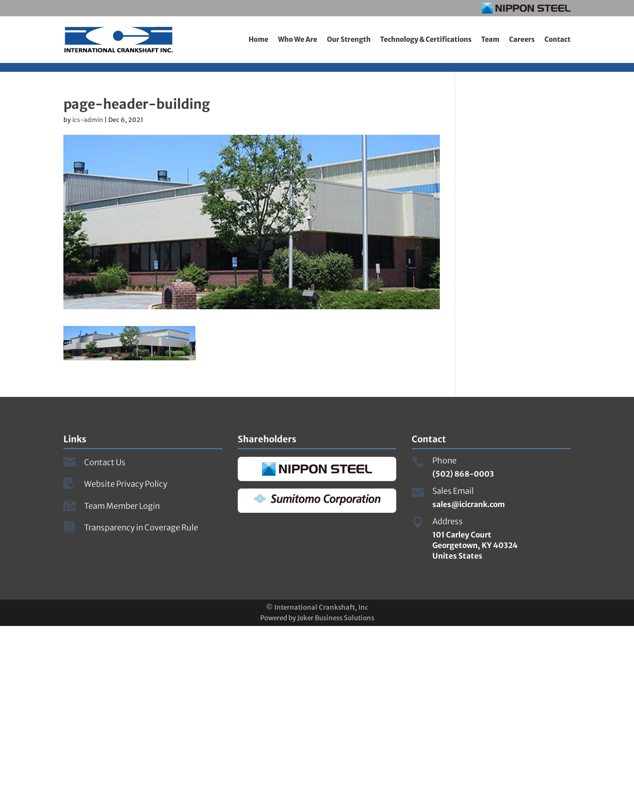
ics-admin (87, 120)
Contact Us (104, 462)
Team (490, 39)
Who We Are (297, 39)
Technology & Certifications (426, 39)
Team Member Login (122, 506)
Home (258, 39)
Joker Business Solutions (335, 618)
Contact (558, 39)
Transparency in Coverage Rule (141, 527)
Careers (521, 39)
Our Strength (348, 39)
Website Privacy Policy (125, 484)
